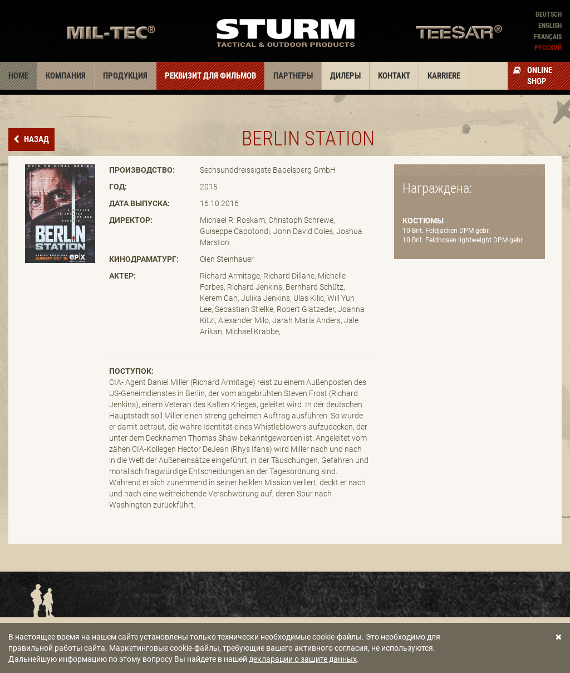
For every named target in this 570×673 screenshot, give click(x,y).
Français (548, 37)
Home (18, 76)
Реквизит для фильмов (210, 76)
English (550, 26)
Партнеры (293, 76)
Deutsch (548, 14)
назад (35, 139)
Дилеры (345, 76)
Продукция (125, 76)
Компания (66, 76)
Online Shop (532, 75)
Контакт (394, 76)
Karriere (444, 76)
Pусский (548, 48)
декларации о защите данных (303, 659)
